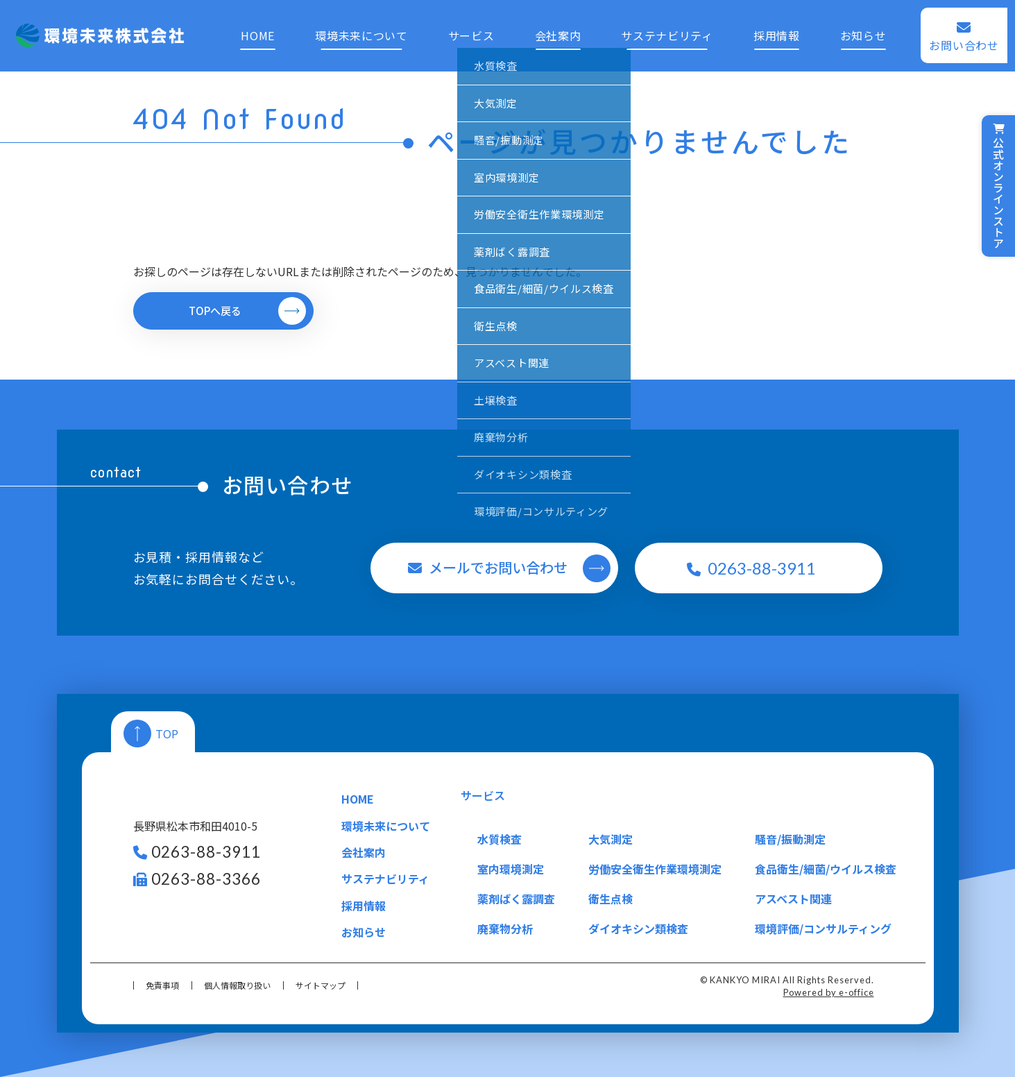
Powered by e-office (828, 992)
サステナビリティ (668, 27)
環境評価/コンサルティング (823, 928)
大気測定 (610, 839)
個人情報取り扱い (237, 985)
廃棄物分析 (505, 928)
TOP (166, 733)
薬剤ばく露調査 (516, 898)
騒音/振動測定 (790, 839)
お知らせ (869, 27)
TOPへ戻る (215, 310)
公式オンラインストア (998, 186)
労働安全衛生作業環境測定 (655, 868)
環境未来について (356, 27)
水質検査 (499, 839)
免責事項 (162, 985)
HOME (251, 27)
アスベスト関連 (793, 898)
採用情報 (780, 27)
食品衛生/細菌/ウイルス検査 (825, 868)
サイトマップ (321, 985)
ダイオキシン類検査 (638, 928)
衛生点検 (610, 898)
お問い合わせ (972, 37)
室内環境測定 (510, 868)
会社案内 (557, 27)
